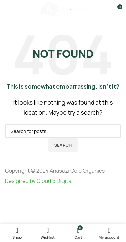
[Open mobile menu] (6, 9)
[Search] (63, 131)
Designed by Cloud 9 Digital (39, 181)
